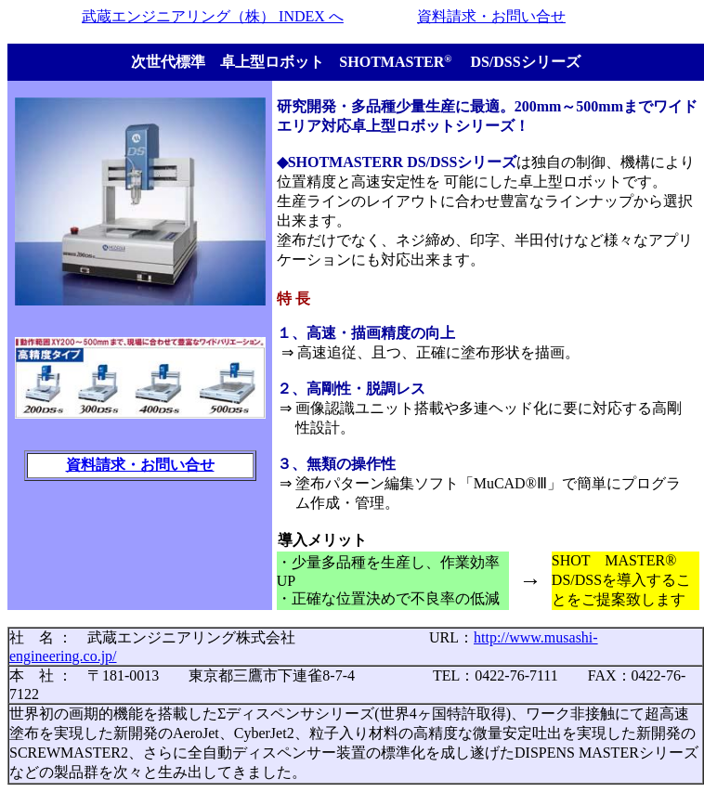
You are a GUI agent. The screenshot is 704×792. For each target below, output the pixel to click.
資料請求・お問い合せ (491, 16)
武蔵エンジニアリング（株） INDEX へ (213, 16)
